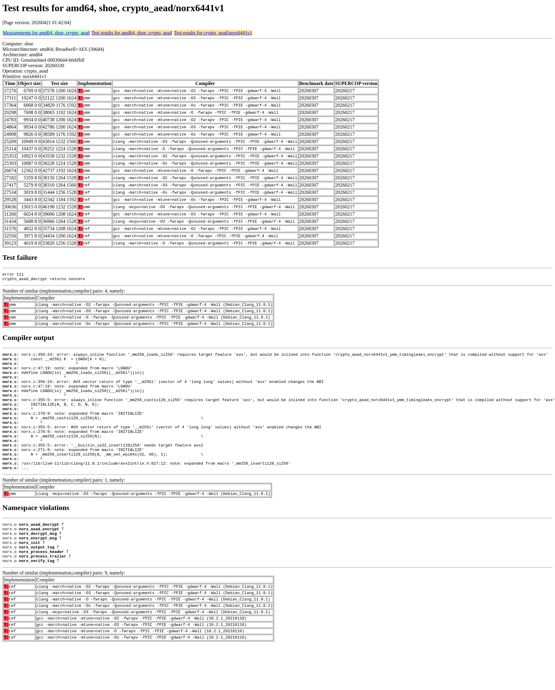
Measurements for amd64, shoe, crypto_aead (46, 32)
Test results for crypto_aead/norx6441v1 (213, 32)
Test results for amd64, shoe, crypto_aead (131, 32)
